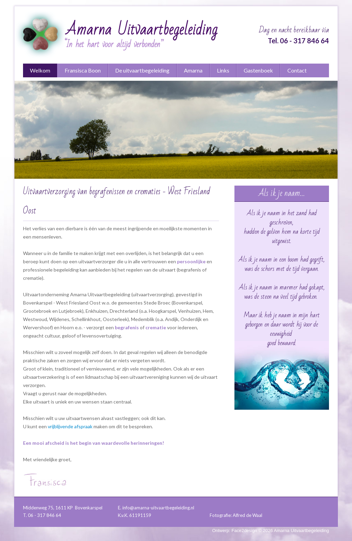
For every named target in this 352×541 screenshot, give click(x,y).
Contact (297, 70)
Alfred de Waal (247, 515)
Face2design (244, 530)
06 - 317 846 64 (304, 40)
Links (223, 70)
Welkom (40, 70)
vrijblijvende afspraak (70, 426)
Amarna (193, 70)
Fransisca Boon (83, 70)
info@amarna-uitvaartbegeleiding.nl (158, 507)
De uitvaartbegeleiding (142, 70)
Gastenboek (258, 70)
